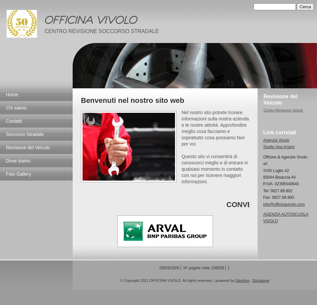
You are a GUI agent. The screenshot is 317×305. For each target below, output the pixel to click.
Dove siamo (18, 160)
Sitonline (242, 281)
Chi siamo (16, 107)
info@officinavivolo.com (284, 204)
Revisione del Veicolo (28, 147)
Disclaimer (261, 281)
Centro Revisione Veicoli (283, 110)
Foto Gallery (18, 174)
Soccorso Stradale (25, 134)
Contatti (14, 121)
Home (12, 94)
